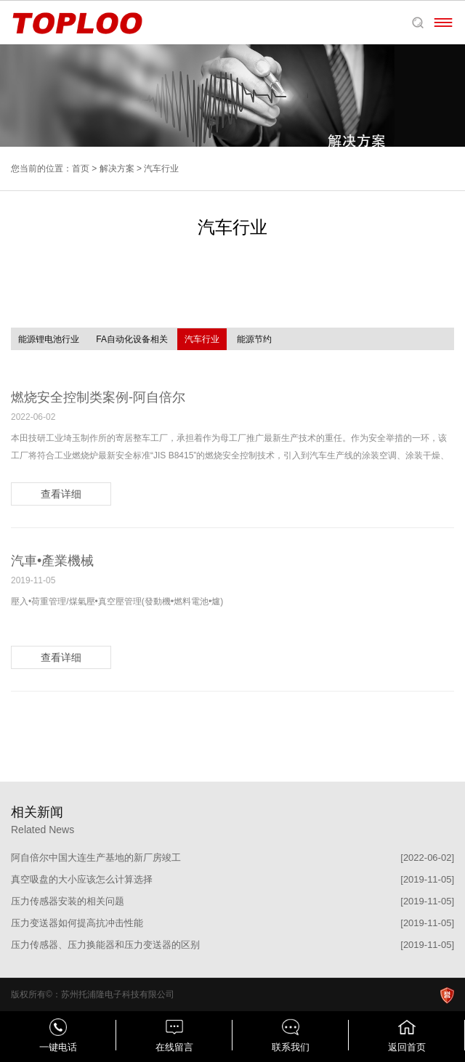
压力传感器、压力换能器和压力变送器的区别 (105, 944)
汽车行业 (202, 339)
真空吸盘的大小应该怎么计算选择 (82, 879)
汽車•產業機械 (52, 561)
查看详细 (61, 494)
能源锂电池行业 (48, 339)
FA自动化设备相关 (132, 339)
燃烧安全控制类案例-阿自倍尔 (98, 397)
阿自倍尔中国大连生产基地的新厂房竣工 (96, 857)
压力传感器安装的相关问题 (67, 901)
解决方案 (117, 168)
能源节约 (254, 339)
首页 (80, 168)
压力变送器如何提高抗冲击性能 (77, 922)
